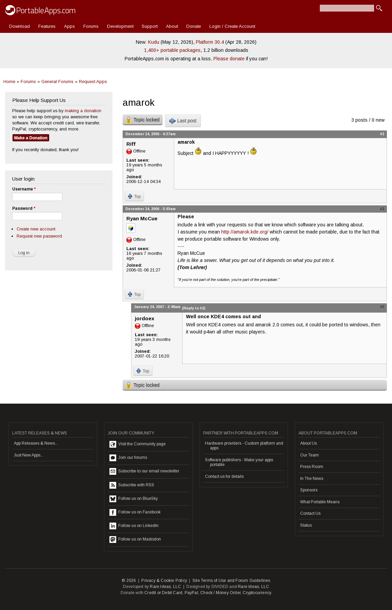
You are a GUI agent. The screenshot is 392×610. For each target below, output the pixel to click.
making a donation (83, 110)
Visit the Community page (137, 444)
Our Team (309, 455)
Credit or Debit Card (163, 592)
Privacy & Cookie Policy (164, 580)
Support (150, 26)
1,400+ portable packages (172, 50)
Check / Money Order (220, 592)
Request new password (39, 236)
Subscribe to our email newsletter (144, 471)
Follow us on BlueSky (133, 498)
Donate (193, 26)
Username (24, 189)
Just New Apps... (28, 455)
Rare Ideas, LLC (165, 586)
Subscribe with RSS (131, 485)
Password (23, 208)
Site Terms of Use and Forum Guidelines (231, 580)
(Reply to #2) (193, 308)
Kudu (153, 42)
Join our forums (128, 457)
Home (9, 81)
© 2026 (129, 580)
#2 (382, 209)
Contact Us (310, 513)
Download (19, 26)
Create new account (36, 228)
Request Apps (93, 81)
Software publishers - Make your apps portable (239, 462)
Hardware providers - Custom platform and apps (244, 445)
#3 (382, 307)
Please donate (229, 58)
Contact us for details (224, 476)
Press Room (311, 466)
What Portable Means (319, 502)
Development (120, 26)
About (172, 26)
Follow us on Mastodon (135, 539)
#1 (382, 134)
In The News (311, 478)
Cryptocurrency (257, 592)
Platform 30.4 (210, 42)
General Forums (57, 81)
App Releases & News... (36, 443)
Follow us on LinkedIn (134, 526)
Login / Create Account (232, 26)
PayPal (191, 592)
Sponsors (308, 490)
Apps (69, 26)
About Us (308, 443)
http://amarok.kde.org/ (244, 232)
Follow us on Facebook (135, 512)
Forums (91, 26)
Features (47, 26)
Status (306, 525)
